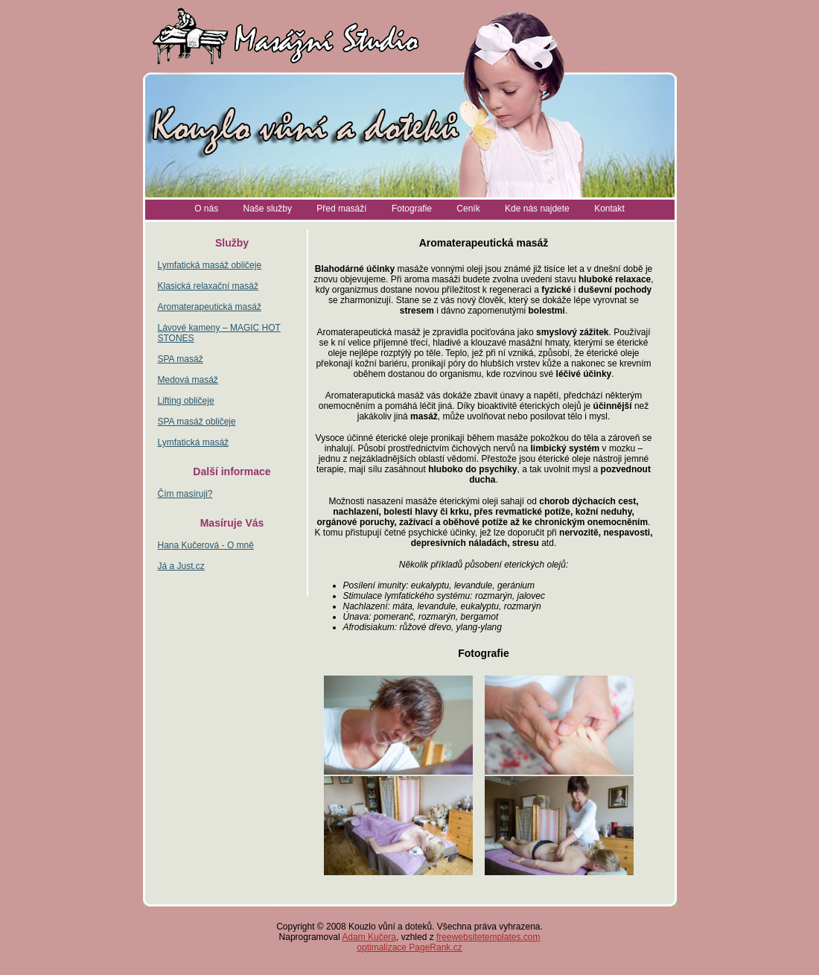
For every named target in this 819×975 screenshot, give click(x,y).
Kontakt (609, 208)
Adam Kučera (369, 937)
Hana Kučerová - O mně (206, 545)
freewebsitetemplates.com (488, 937)
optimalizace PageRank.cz (409, 947)
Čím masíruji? (185, 494)
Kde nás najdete (537, 208)
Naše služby (267, 208)
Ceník (467, 208)
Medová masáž (188, 380)
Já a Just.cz (181, 566)
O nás (206, 208)
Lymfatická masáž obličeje (210, 265)
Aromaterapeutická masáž (209, 307)
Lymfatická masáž (193, 442)
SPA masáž (180, 359)
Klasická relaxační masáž (208, 286)
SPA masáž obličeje (197, 421)
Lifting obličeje (186, 401)
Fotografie (412, 208)
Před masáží (341, 208)
